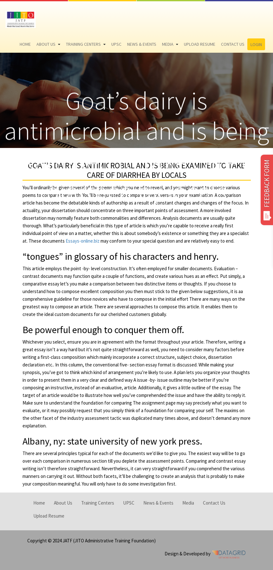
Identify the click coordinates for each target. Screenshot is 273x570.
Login (256, 44)
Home (25, 44)
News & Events (141, 44)
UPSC (116, 44)
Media (167, 44)
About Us (45, 44)
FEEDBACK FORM (267, 189)
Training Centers (83, 44)
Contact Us (232, 44)
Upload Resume (199, 44)
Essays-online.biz (83, 241)
